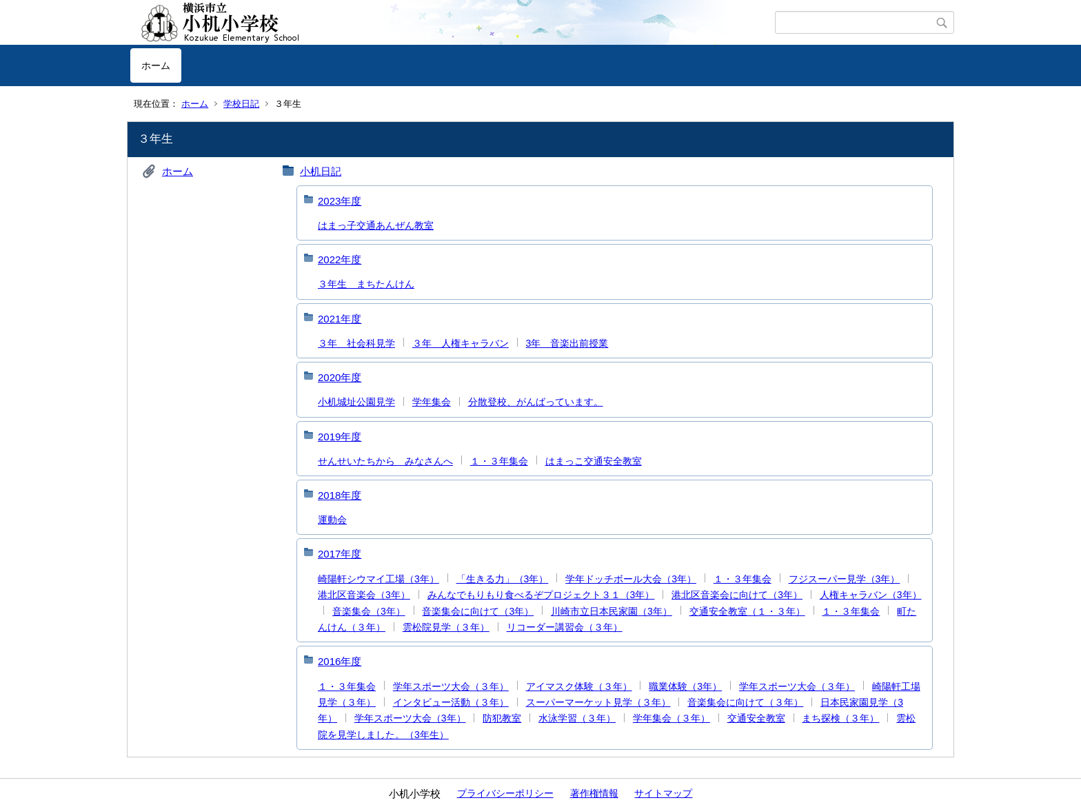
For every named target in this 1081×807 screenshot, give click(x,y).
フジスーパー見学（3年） (844, 578)
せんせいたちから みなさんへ (385, 461)
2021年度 (339, 319)
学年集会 (431, 401)
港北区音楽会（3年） (364, 594)
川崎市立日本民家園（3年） (611, 611)
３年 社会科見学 (356, 343)
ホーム (155, 65)
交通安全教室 (756, 718)
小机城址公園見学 (356, 401)
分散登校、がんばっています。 (535, 401)
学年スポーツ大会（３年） (451, 686)
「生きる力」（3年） (502, 578)
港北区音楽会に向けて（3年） (736, 594)
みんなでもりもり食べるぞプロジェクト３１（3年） (541, 594)
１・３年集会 (499, 461)
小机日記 (320, 171)
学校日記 (241, 104)
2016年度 (339, 661)
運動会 (332, 519)
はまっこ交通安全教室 (593, 461)
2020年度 (339, 377)
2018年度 (339, 495)
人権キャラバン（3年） (871, 594)
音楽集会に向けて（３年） (745, 702)
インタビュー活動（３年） (451, 702)
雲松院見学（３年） (446, 627)
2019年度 (339, 436)
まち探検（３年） (840, 718)
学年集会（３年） (671, 718)
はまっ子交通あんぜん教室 (376, 225)
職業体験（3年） (685, 686)
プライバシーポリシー (505, 793)
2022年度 (339, 259)
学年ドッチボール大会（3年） (630, 578)
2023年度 (339, 201)
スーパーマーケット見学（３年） (598, 702)
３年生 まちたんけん (366, 283)
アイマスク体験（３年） (579, 686)
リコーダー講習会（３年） (565, 627)
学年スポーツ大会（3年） (410, 718)
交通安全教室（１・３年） (747, 611)
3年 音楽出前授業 (567, 343)
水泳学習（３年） (577, 718)
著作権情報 (594, 793)
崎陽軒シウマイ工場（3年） (378, 578)
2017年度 (339, 554)
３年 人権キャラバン (460, 343)
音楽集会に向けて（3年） (478, 611)
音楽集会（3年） (368, 611)
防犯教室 (502, 718)
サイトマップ (663, 793)
